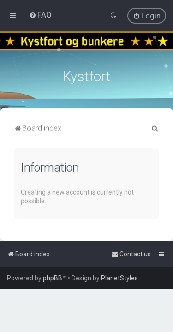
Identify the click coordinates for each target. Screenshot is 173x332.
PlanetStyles (119, 278)
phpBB (52, 278)
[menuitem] (40, 15)
